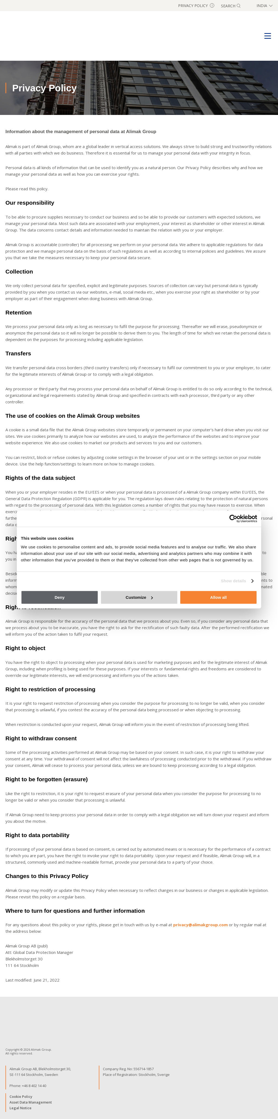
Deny (60, 597)
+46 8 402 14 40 (34, 1085)
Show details (233, 580)
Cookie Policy (21, 1096)
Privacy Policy (196, 5)
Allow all (218, 597)
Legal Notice (20, 1107)
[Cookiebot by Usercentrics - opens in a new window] (233, 519)
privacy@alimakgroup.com (200, 924)
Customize (139, 597)
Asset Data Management (31, 1102)
